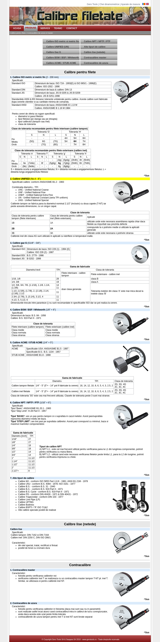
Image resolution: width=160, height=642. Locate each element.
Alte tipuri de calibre (94, 46)
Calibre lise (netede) (94, 52)
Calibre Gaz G (53, 52)
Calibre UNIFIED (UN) (57, 46)
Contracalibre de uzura (96, 63)
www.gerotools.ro (89, 639)
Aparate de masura (130, 4)
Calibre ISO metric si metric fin (62, 41)
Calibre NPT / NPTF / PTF (97, 41)
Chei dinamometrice (109, 4)
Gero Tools (92, 4)
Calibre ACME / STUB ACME (61, 63)
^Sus (146, 175)
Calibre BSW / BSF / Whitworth (62, 57)
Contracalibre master (95, 57)
